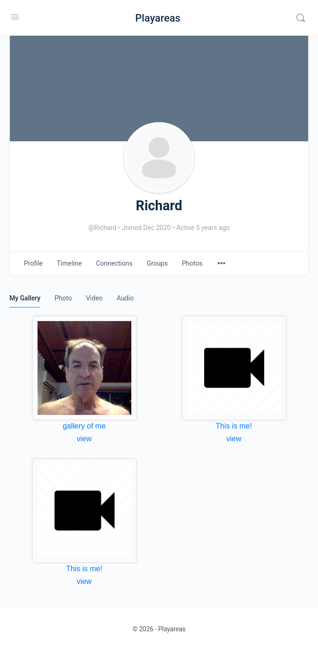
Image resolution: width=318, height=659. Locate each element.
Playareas (157, 18)
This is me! (234, 426)
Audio (125, 298)
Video (94, 298)
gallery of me (84, 426)
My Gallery (24, 298)
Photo (63, 298)
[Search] (300, 18)
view (83, 439)
